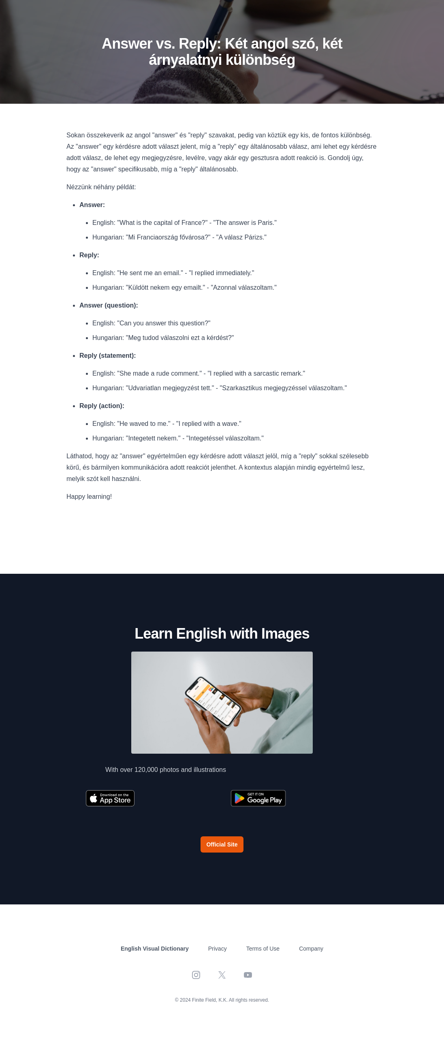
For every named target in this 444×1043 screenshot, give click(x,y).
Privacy (217, 948)
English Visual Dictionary (155, 948)
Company (311, 948)
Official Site (221, 844)
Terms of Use (263, 948)
